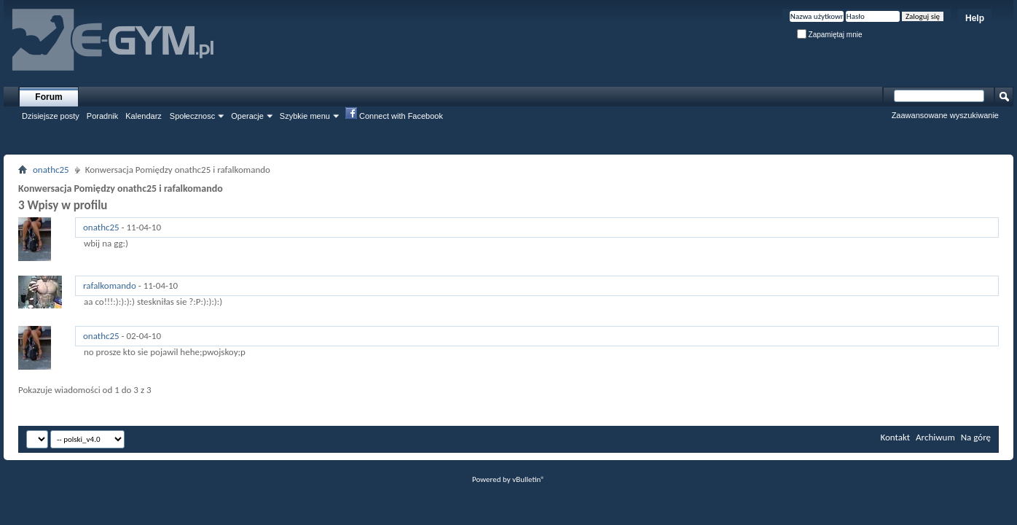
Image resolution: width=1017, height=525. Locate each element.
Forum (48, 97)
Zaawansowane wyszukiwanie (945, 115)
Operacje (247, 116)
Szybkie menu (305, 116)
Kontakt (895, 437)
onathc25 (51, 169)
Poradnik (102, 116)
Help (974, 18)
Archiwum (935, 437)
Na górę (976, 437)
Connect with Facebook (394, 115)
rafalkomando (109, 285)
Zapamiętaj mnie (830, 35)
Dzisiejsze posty (50, 116)
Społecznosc (192, 116)
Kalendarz (143, 116)
